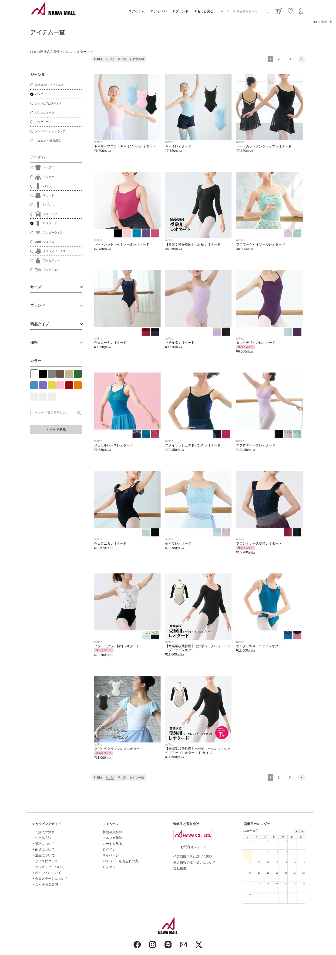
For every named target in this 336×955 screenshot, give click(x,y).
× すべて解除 (56, 429)
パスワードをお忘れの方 (120, 861)
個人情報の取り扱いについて (194, 862)
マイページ (110, 824)
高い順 (122, 59)
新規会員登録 (112, 832)
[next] (302, 831)
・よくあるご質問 (45, 884)
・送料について (43, 843)
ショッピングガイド (46, 824)
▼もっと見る (204, 11)
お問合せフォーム (194, 847)
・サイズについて (45, 861)
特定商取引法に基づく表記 (192, 857)
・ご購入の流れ (43, 832)
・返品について (43, 855)
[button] (301, 59)
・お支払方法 (41, 838)
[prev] (296, 831)
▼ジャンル (158, 11)
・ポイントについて (46, 873)
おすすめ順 (137, 59)
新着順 (98, 59)
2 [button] (279, 59)
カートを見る (112, 843)
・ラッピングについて (48, 867)
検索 (266, 11)
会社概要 (179, 868)
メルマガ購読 (112, 838)
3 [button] (290, 59)
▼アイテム (136, 11)
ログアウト (111, 867)
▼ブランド (180, 11)
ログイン (109, 849)
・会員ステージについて (50, 878)
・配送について (43, 849)
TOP (315, 21)
